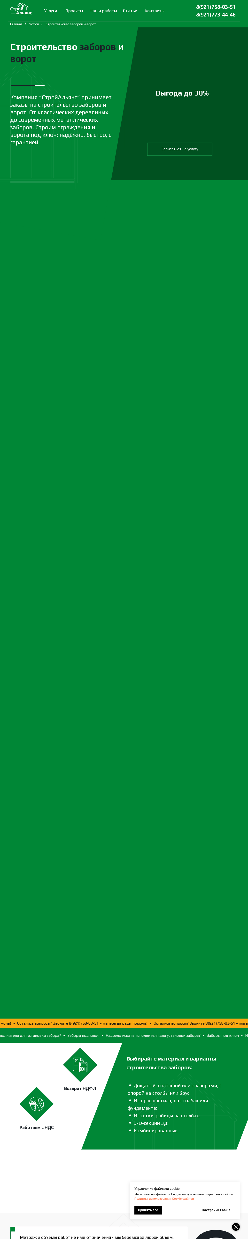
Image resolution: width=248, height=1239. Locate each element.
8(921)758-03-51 (216, 7)
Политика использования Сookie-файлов (164, 1198)
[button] (179, 149)
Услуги (34, 24)
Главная (16, 24)
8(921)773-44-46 (216, 15)
